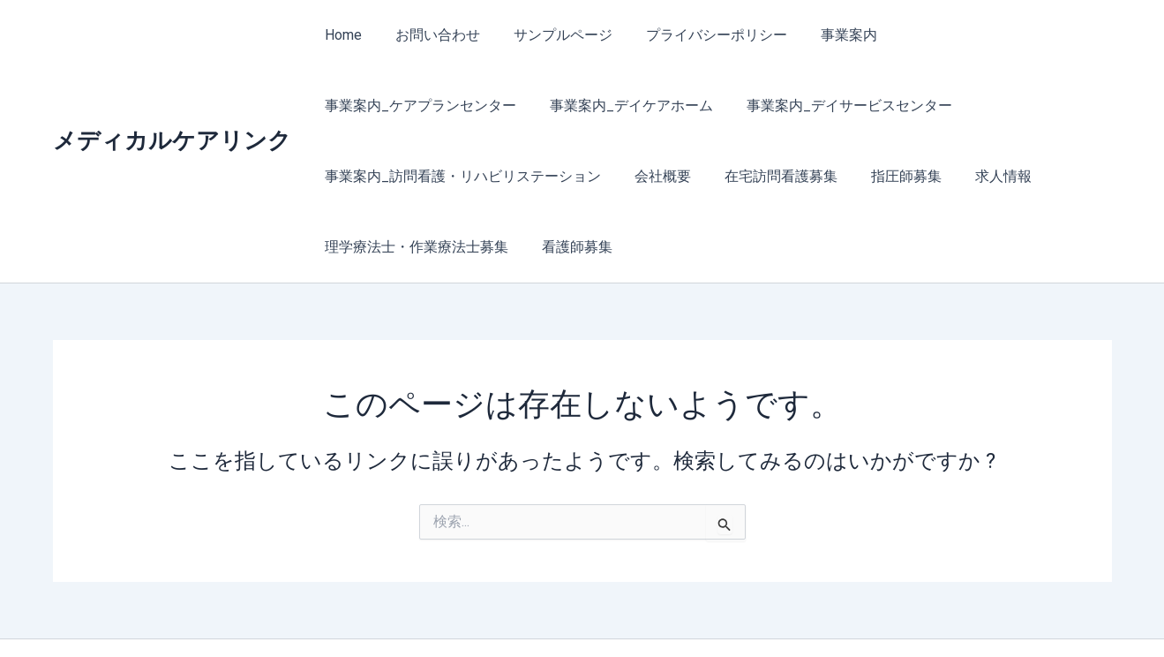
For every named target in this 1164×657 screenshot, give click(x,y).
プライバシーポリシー (699, 34)
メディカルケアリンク (172, 105)
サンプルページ (550, 34)
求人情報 (676, 176)
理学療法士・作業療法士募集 (824, 176)
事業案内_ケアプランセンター (978, 34)
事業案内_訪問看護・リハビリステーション (886, 105)
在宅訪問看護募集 (464, 176)
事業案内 (826, 34)
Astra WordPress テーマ (754, 612)
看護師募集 (979, 176)
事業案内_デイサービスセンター (617, 105)
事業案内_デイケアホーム (404, 105)
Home (341, 34)
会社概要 (351, 176)
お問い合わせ (430, 34)
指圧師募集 (584, 176)
